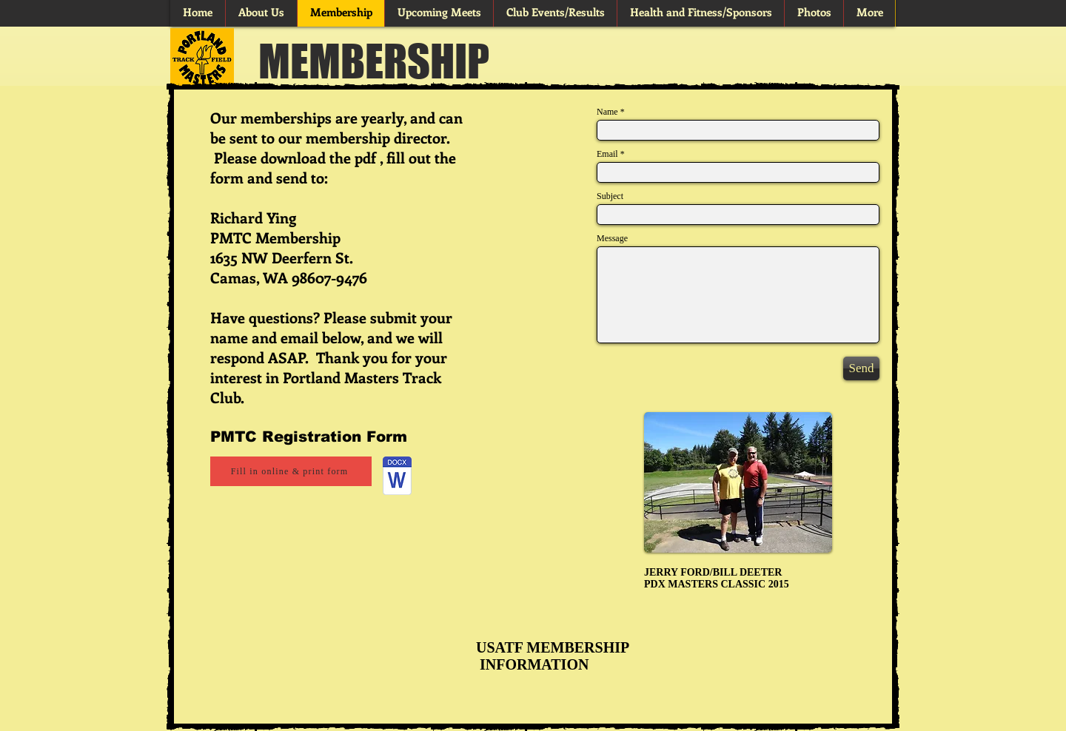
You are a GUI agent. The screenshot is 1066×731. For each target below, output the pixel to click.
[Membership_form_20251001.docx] (397, 478)
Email (607, 153)
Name (607, 111)
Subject (610, 196)
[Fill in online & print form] (291, 471)
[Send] (861, 368)
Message (612, 238)
